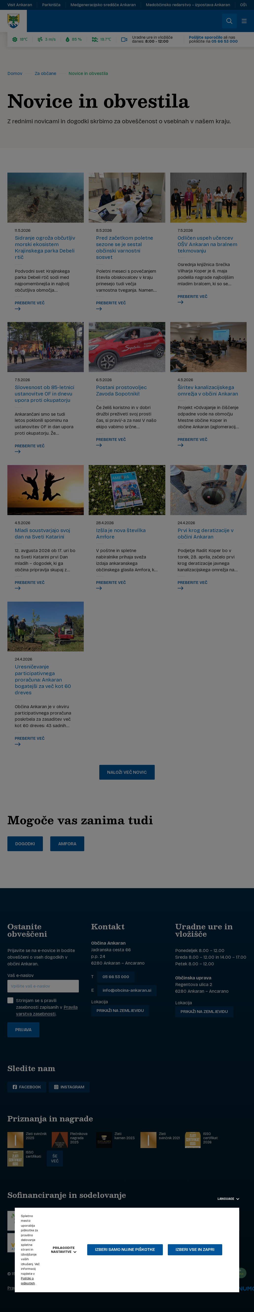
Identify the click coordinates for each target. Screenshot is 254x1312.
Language (228, 1199)
